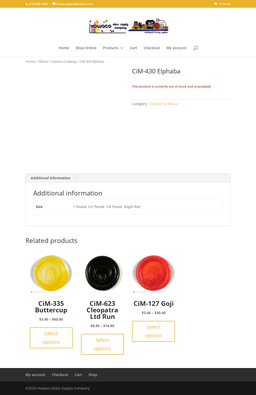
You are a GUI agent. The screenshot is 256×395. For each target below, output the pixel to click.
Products (110, 48)
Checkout (152, 48)
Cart (133, 48)
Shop (92, 374)
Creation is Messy (64, 61)
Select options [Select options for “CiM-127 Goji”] (153, 331)
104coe (43, 61)
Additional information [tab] (50, 178)
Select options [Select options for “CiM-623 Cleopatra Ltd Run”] (102, 344)
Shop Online (86, 48)
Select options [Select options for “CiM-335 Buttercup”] (51, 337)
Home (64, 48)
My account (176, 48)
